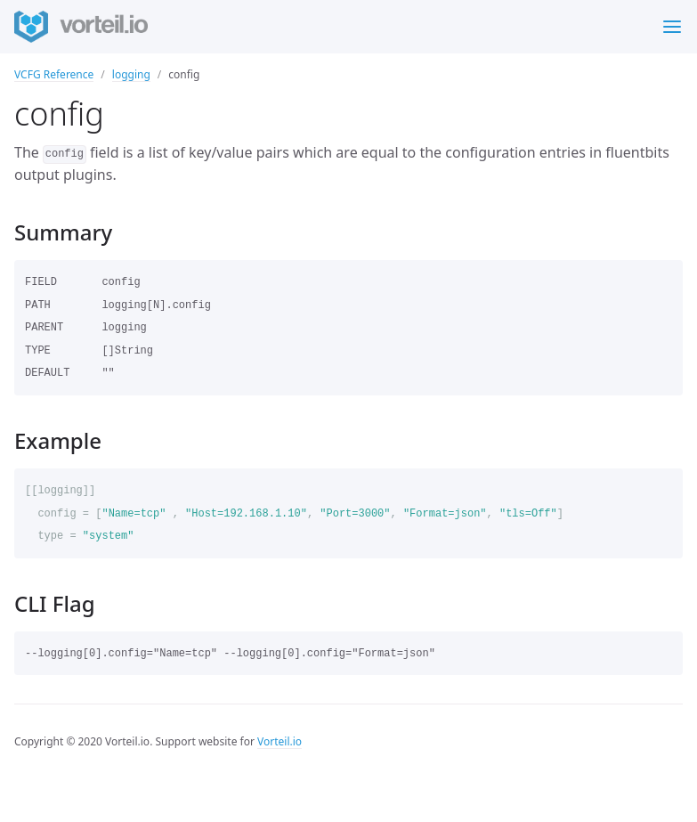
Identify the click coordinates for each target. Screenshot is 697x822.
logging (131, 74)
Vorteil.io (279, 741)
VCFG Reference (53, 74)
